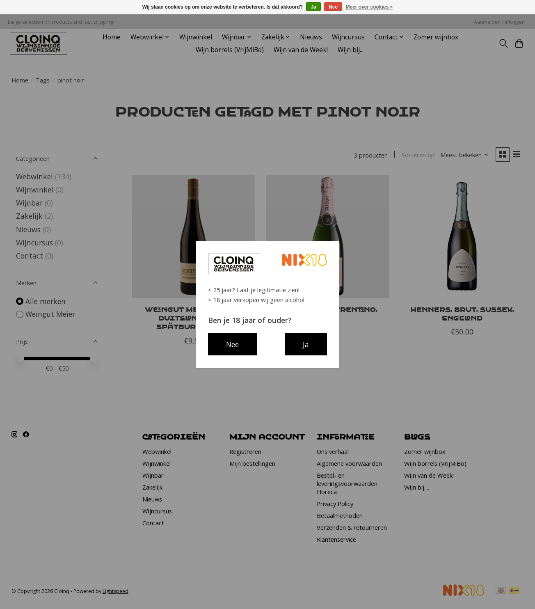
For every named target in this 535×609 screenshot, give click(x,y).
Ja (313, 7)
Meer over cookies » (369, 7)
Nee (333, 7)
